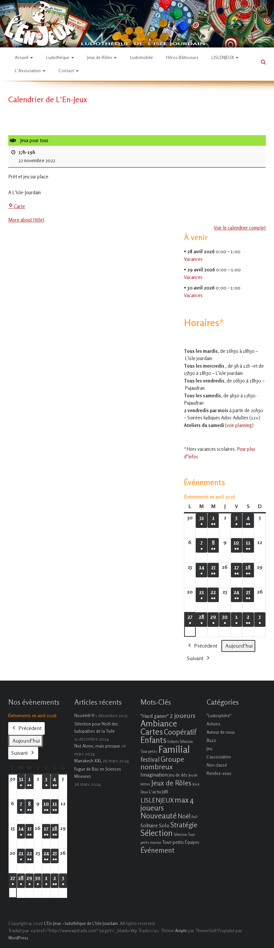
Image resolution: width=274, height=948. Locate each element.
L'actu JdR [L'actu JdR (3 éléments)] (158, 791)
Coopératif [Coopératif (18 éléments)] (180, 731)
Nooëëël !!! (84, 715)
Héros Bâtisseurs (182, 57)
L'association (219, 756)
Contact (66, 70)
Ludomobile (141, 57)
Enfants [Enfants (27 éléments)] (153, 740)
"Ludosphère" (219, 715)
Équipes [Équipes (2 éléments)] (192, 842)
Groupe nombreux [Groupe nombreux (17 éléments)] (162, 762)
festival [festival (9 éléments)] (150, 759)
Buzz (211, 740)
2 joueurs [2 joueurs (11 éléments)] (182, 715)
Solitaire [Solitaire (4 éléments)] (149, 825)
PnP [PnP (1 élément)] (194, 817)
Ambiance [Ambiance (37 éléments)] (158, 723)
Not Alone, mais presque (97, 746)
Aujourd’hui (239, 645)
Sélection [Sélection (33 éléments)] (156, 833)
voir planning (239, 425)
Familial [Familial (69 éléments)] (174, 749)
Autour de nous (221, 732)
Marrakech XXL (88, 760)
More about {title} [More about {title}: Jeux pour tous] (26, 220)
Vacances (193, 259)
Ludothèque (57, 57)
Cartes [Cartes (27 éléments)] (151, 732)
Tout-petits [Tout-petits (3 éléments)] (173, 842)
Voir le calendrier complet (240, 228)
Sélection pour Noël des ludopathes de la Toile (96, 727)
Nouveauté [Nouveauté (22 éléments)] (158, 815)
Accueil (21, 57)
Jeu (209, 748)
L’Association (28, 70)
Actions (213, 723)
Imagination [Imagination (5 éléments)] (154, 774)
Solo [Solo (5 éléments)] (164, 825)
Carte (16, 206)
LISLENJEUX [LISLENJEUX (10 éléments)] (157, 800)
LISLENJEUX (223, 57)
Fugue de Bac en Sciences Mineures (97, 772)
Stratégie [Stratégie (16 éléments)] (183, 824)
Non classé (217, 765)
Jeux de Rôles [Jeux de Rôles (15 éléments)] (171, 783)
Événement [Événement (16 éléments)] (157, 850)
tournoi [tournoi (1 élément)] (155, 843)
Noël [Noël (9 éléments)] (184, 816)
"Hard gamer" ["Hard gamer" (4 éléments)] (154, 716)
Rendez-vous (219, 773)
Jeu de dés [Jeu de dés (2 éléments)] (178, 775)
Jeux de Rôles (99, 57)
